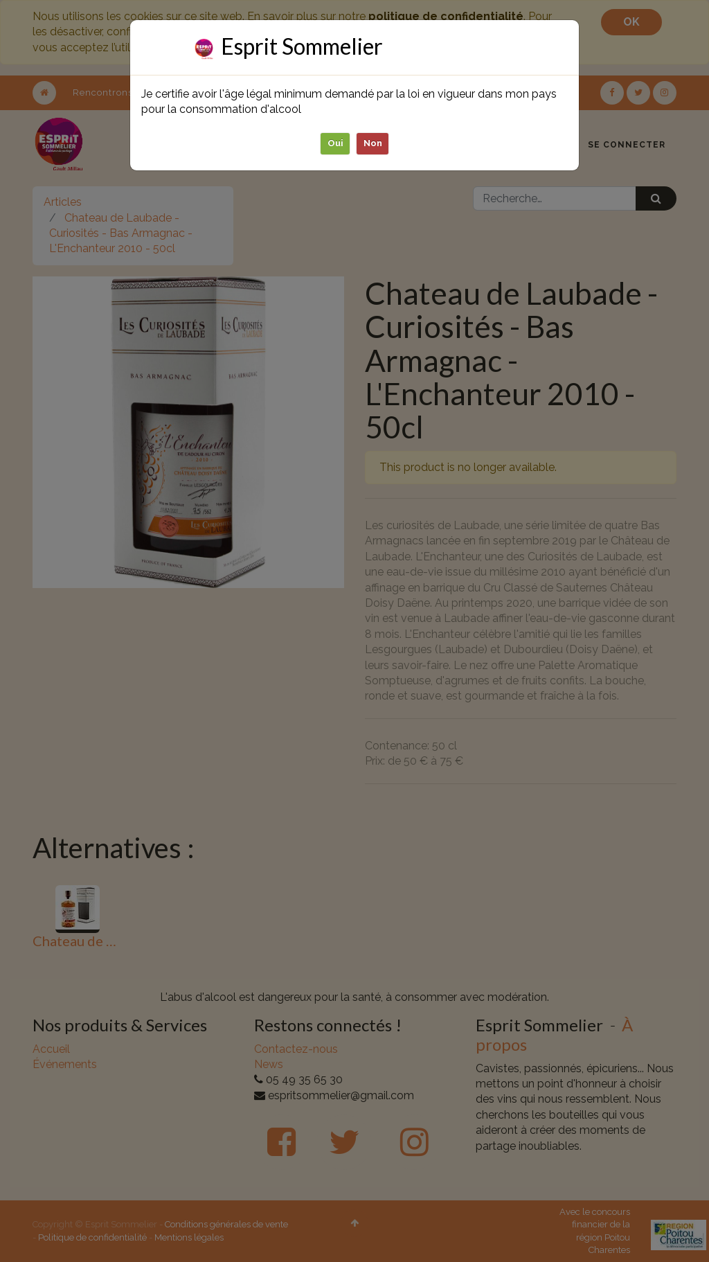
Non (373, 143)
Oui (335, 143)
